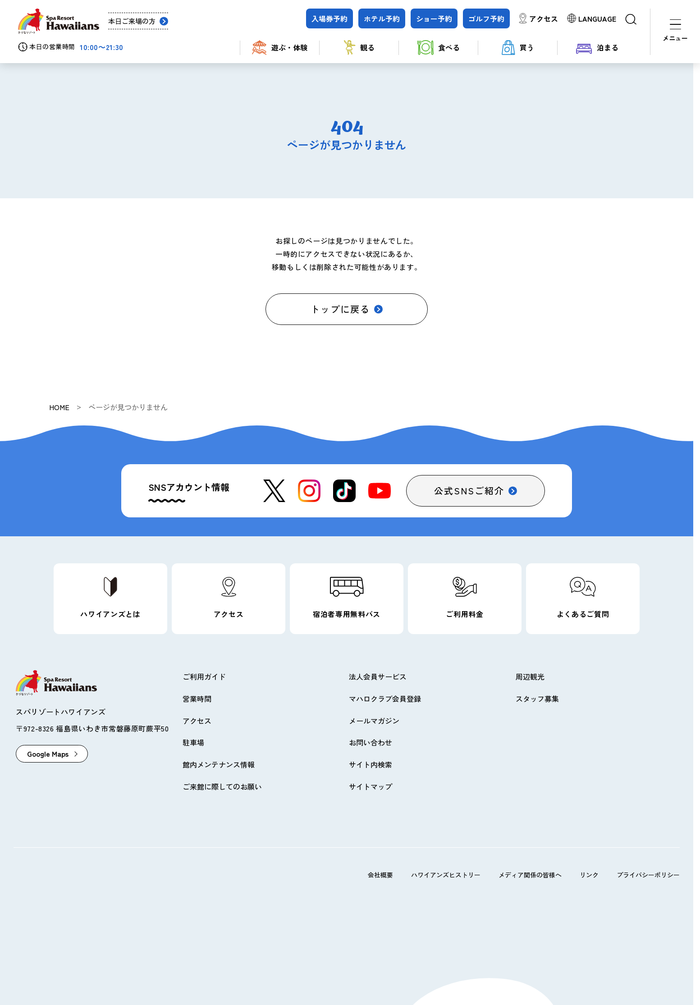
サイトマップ (370, 786)
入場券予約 (329, 18)
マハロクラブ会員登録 (385, 698)
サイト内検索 (370, 764)
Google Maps (48, 753)
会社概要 (380, 874)
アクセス (543, 18)
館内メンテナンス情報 (219, 764)
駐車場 (193, 742)
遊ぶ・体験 (279, 48)
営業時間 (197, 698)
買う (518, 48)
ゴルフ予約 (486, 18)
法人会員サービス (378, 676)
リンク (589, 874)
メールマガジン (374, 720)
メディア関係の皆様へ (530, 874)
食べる (438, 48)
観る (359, 48)
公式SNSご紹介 (469, 490)
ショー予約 (434, 18)
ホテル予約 (382, 18)
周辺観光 (530, 676)
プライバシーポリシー (648, 874)
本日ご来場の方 (132, 21)
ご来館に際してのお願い (222, 786)
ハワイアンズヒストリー (445, 874)
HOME (59, 407)
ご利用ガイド (204, 676)
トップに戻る (340, 308)
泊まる (597, 47)
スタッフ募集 (537, 698)
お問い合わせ (370, 742)
